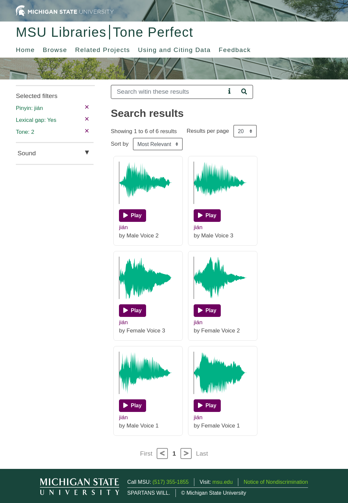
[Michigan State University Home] (65, 10)
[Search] (168, 92)
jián (123, 227)
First (146, 453)
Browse (55, 49)
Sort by (120, 144)
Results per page (208, 131)
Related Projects (102, 49)
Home (25, 49)
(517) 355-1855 (171, 482)
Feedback (235, 49)
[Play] (132, 215)
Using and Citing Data (174, 49)
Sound (27, 153)
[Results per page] (245, 131)
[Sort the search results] (158, 144)
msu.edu (223, 482)
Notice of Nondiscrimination (276, 482)
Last (202, 453)
